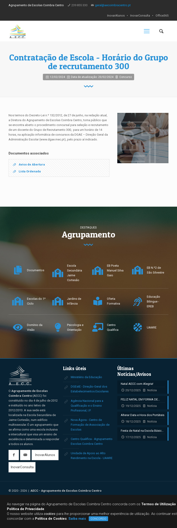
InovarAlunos (116, 15)
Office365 (162, 15)
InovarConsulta (140, 15)
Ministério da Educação (86, 377)
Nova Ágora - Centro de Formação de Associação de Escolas (90, 424)
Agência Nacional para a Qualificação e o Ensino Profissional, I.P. (87, 405)
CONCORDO (98, 518)
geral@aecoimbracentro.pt (113, 5)
